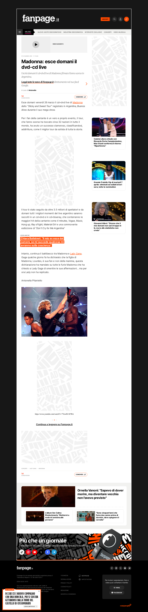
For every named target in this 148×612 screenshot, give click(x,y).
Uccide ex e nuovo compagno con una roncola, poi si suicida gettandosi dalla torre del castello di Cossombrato (21, 598)
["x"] (41, 552)
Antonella (32, 90)
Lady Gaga (76, 253)
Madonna (78, 102)
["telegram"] (54, 552)
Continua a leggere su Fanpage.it (54, 424)
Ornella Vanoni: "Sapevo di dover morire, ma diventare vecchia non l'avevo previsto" (100, 494)
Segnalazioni (66, 579)
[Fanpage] (25, 568)
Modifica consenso (68, 594)
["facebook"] (47, 552)
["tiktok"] (21, 552)
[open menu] (20, 32)
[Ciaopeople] (125, 606)
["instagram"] (28, 552)
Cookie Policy (66, 587)
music (28, 32)
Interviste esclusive (93, 32)
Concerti (107, 32)
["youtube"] (34, 552)
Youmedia (64, 575)
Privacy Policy (66, 583)
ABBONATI (105, 19)
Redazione (65, 590)
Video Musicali (120, 32)
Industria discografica (73, 32)
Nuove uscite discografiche (49, 32)
